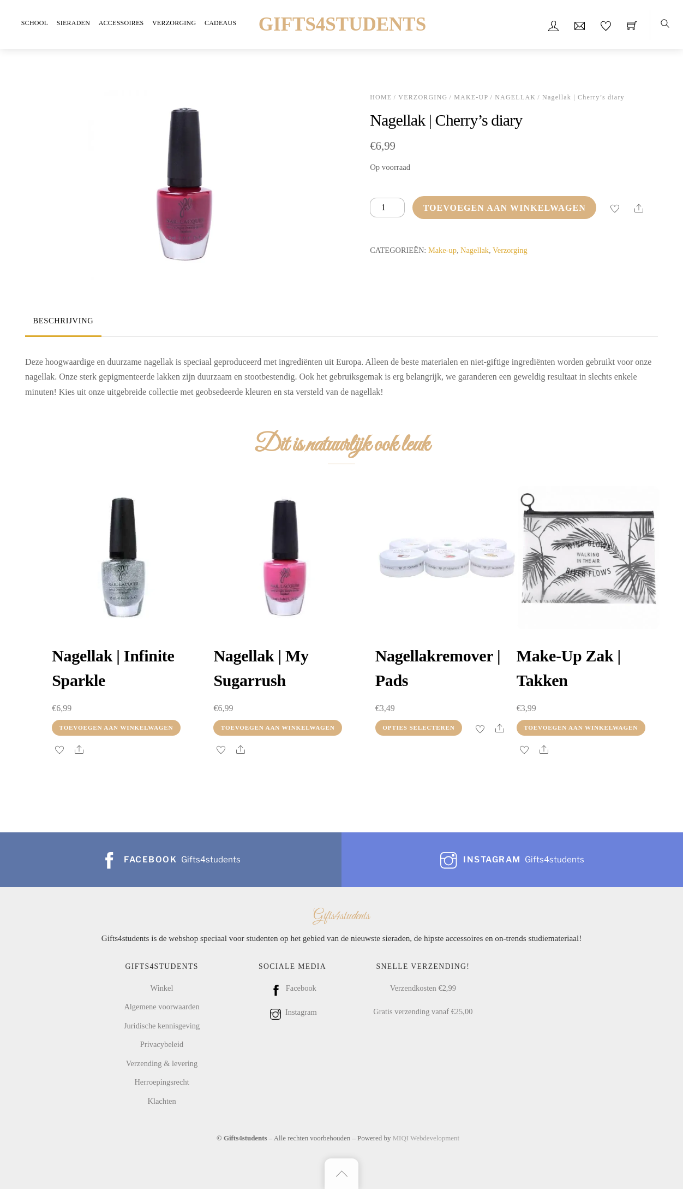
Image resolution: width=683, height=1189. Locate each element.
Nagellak (515, 97)
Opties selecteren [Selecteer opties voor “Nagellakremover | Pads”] (418, 727)
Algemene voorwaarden (161, 1006)
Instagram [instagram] (292, 1012)
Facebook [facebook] (292, 988)
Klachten (161, 1101)
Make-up (471, 97)
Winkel (162, 988)
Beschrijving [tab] (63, 320)
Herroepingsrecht (161, 1082)
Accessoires (121, 23)
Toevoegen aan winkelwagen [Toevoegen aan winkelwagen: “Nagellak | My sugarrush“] (278, 727)
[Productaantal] (387, 208)
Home (381, 97)
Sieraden (73, 23)
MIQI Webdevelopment (426, 1138)
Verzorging (174, 23)
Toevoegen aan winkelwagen (504, 207)
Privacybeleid (161, 1044)
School (34, 23)
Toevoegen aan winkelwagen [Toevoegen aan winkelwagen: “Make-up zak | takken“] (581, 727)
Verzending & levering (162, 1063)
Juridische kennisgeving (162, 1025)
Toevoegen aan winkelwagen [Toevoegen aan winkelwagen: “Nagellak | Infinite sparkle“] (116, 727)
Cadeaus (220, 23)
